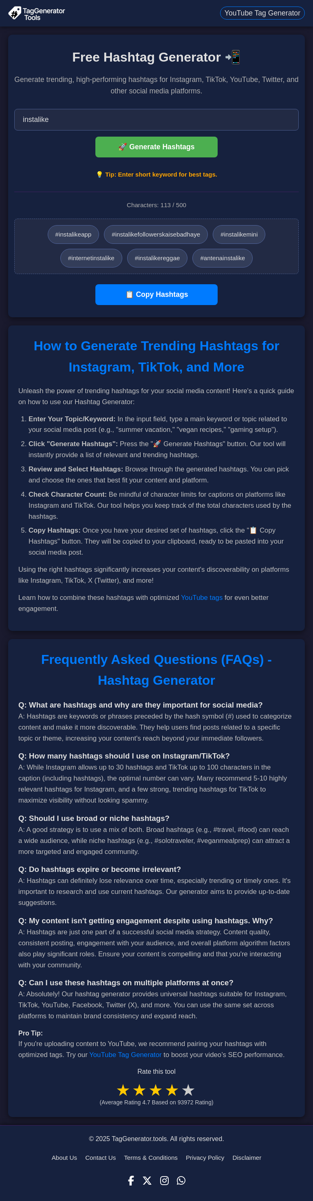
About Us (64, 1157)
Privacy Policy (205, 1157)
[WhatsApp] (181, 1181)
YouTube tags (202, 598)
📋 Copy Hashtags (156, 294)
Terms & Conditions (151, 1157)
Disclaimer (246, 1157)
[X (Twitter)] (147, 1181)
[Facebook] (131, 1181)
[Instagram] (164, 1181)
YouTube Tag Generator (262, 13)
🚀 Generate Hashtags (156, 147)
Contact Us (100, 1157)
